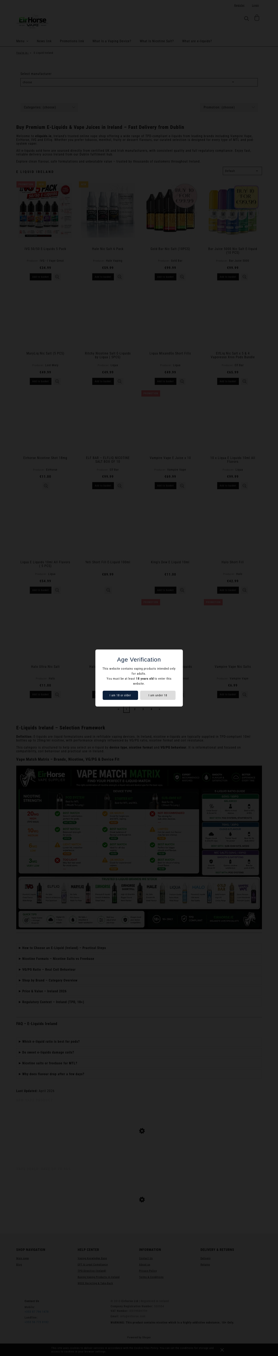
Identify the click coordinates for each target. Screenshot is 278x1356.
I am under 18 (157, 695)
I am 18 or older (120, 695)
